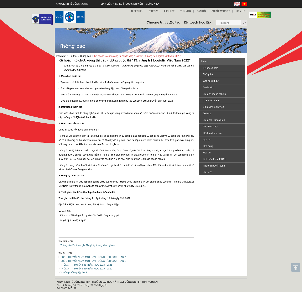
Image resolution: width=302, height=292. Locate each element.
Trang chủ (61, 56)
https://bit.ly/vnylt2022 (106, 186)
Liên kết (169, 11)
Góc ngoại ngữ (210, 81)
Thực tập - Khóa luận (214, 120)
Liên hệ (240, 11)
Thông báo (85, 56)
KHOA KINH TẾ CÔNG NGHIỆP (72, 4)
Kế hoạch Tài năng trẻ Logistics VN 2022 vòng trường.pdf (89, 215)
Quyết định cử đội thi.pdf (73, 220)
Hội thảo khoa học (212, 133)
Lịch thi (206, 139)
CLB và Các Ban (211, 100)
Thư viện (185, 11)
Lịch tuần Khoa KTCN (214, 159)
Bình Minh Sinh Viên (213, 107)
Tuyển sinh (208, 87)
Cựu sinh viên (134, 4)
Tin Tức (153, 11)
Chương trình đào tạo (163, 22)
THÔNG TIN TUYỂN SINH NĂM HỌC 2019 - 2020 (86, 268)
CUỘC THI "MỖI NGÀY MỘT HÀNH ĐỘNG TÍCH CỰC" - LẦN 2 (93, 257)
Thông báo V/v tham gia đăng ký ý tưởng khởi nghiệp (87, 245)
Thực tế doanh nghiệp (214, 94)
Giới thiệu (137, 11)
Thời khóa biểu (210, 126)
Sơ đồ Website (220, 11)
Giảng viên (152, 4)
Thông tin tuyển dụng (214, 165)
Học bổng (208, 146)
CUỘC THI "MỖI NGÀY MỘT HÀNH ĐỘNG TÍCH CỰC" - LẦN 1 (93, 261)
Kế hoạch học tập (197, 22)
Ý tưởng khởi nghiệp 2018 (73, 272)
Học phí (207, 152)
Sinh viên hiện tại (111, 4)
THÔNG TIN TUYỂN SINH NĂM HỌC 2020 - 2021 (86, 264)
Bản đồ (201, 11)
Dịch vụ (207, 113)
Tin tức (72, 56)
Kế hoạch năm (210, 68)
